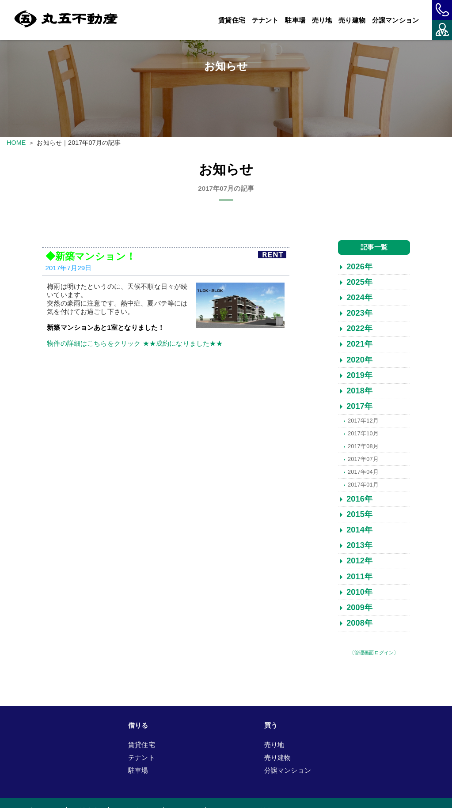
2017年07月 (363, 460)
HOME (16, 142)
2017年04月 (363, 473)
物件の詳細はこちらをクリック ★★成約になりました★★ (135, 344)
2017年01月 (363, 486)
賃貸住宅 (231, 20)
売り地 (322, 20)
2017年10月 (363, 434)
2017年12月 (363, 422)
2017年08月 (363, 447)
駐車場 (295, 20)
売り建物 (351, 20)
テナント (265, 20)
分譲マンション (395, 20)
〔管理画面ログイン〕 (374, 654)
